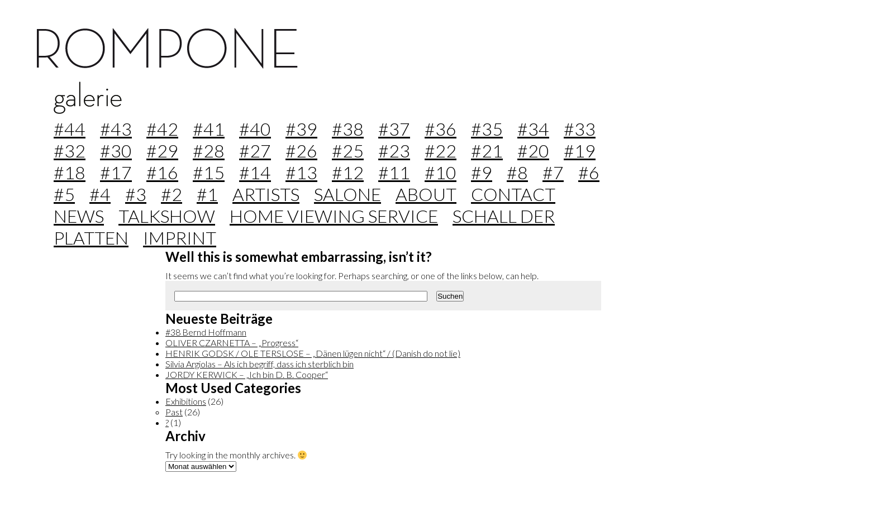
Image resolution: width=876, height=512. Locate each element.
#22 (440, 150)
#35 (487, 129)
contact (513, 194)
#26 (301, 150)
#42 (162, 129)
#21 (487, 150)
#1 (207, 194)
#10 (440, 172)
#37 (394, 129)
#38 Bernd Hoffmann (205, 332)
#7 (553, 172)
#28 (209, 150)
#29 (162, 150)
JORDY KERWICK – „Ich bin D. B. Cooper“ (246, 374)
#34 (533, 129)
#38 (348, 129)
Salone (347, 194)
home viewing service (334, 216)
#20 (533, 150)
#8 (517, 172)
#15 (209, 172)
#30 (116, 150)
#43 (116, 129)
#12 (348, 172)
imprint (179, 237)
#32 (69, 150)
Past (174, 411)
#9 (481, 172)
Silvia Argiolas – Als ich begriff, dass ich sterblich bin (259, 363)
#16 (162, 172)
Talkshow (166, 216)
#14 (255, 172)
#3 (135, 194)
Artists (265, 194)
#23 (394, 150)
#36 (440, 129)
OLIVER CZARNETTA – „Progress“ (231, 342)
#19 (580, 150)
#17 (116, 172)
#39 (301, 129)
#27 (255, 150)
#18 (69, 172)
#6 (588, 172)
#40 (255, 129)
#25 (348, 150)
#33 (580, 129)
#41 (209, 129)
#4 (100, 194)
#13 (301, 172)
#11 (394, 172)
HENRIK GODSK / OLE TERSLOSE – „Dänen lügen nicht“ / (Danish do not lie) (312, 353)
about (426, 194)
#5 (64, 194)
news (79, 216)
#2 (171, 194)
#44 (69, 129)
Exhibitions (185, 401)
